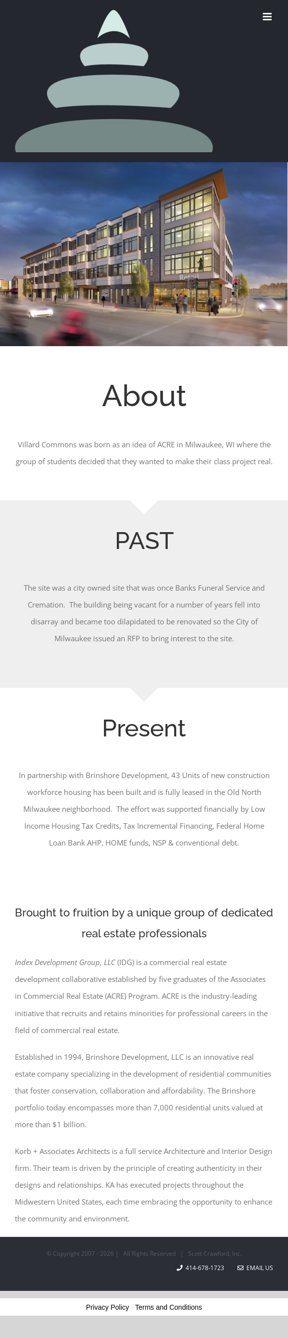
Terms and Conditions (168, 1307)
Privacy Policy (107, 1307)
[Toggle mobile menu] (268, 16)
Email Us (255, 1268)
